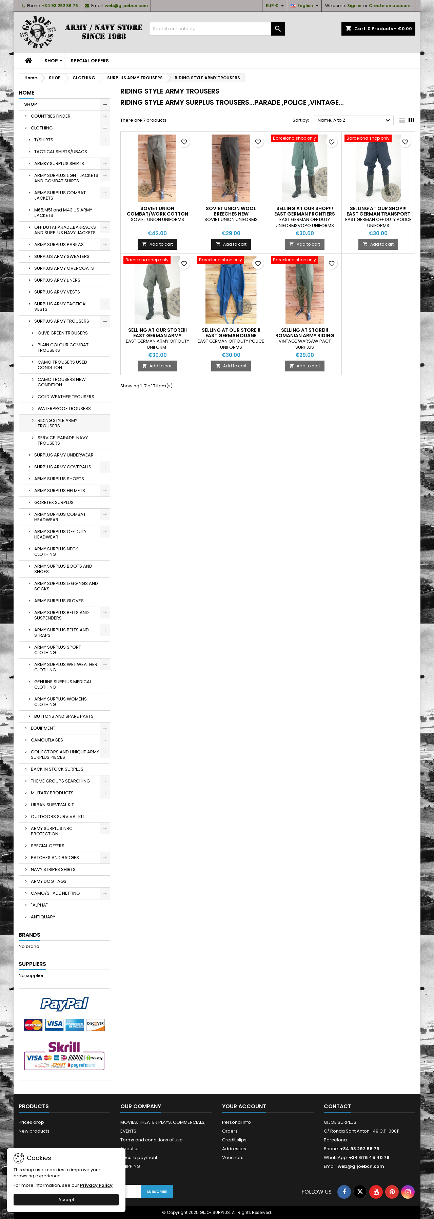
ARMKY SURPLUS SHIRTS (59, 163)
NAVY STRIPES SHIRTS (53, 869)
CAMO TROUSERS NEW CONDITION (62, 382)
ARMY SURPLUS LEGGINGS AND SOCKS (66, 586)
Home (26, 93)
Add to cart (157, 244)
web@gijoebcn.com (126, 5)
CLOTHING (42, 128)
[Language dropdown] (305, 6)
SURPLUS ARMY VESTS (57, 292)
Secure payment (138, 1157)
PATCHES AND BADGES (55, 857)
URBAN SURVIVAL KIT (52, 804)
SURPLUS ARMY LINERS (57, 280)
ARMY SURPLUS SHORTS (59, 478)
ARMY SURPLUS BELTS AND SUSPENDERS (61, 615)
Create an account (390, 5)
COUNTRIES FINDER (51, 116)
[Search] (217, 29)
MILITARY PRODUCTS (52, 793)
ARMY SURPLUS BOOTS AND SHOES (63, 569)
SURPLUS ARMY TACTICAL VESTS (60, 306)
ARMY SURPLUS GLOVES (59, 600)
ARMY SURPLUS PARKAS (59, 244)
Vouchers (232, 1157)
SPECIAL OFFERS (90, 60)
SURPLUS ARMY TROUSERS (61, 321)
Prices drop (31, 1122)
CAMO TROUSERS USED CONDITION (62, 365)
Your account (244, 1106)
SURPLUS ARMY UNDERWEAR (64, 455)
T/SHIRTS (43, 140)
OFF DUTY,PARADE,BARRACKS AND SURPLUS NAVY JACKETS (65, 230)
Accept (66, 1199)
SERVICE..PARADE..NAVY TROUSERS (63, 440)
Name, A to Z (355, 121)
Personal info (236, 1122)
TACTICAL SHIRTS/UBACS (60, 151)
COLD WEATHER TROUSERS (66, 396)
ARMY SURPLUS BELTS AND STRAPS (61, 632)
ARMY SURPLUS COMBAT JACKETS (60, 195)
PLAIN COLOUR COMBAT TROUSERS (63, 347)
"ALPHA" (39, 905)
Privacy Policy (96, 1185)
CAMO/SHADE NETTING (55, 893)
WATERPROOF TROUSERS (64, 408)
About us (130, 1148)
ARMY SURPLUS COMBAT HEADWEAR (60, 517)
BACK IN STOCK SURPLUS (57, 769)
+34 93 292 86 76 (60, 5)
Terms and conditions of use (151, 1140)
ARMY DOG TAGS (48, 881)
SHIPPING (130, 1166)
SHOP (51, 60)
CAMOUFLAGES (47, 740)
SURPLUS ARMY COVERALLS (62, 467)
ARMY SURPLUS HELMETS (59, 490)
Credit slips (234, 1140)
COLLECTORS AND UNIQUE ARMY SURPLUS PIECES (65, 754)
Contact (337, 1106)
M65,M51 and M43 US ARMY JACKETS (63, 213)
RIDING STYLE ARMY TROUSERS (57, 423)
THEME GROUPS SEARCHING (60, 781)
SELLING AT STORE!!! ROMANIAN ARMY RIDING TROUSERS (304, 335)
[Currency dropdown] (275, 6)
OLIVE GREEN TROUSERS (63, 333)
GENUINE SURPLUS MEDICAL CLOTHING (63, 684)
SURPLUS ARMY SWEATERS (62, 256)
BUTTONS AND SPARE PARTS (64, 716)
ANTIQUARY (43, 917)
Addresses (234, 1148)
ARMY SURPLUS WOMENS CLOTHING (60, 702)
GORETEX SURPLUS (54, 502)
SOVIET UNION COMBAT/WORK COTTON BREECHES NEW (157, 214)
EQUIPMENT (43, 728)
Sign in (354, 5)
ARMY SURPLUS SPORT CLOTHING (57, 650)
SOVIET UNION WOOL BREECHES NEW (231, 211)
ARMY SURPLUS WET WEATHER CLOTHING (65, 667)
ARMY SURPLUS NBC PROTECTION (52, 831)
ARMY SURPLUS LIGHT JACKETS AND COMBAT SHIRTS (66, 178)
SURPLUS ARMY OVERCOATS (64, 268)
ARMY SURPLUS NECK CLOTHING (56, 551)
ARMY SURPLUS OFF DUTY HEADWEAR (60, 534)
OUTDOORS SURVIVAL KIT (57, 816)
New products (34, 1131)
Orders (230, 1131)
